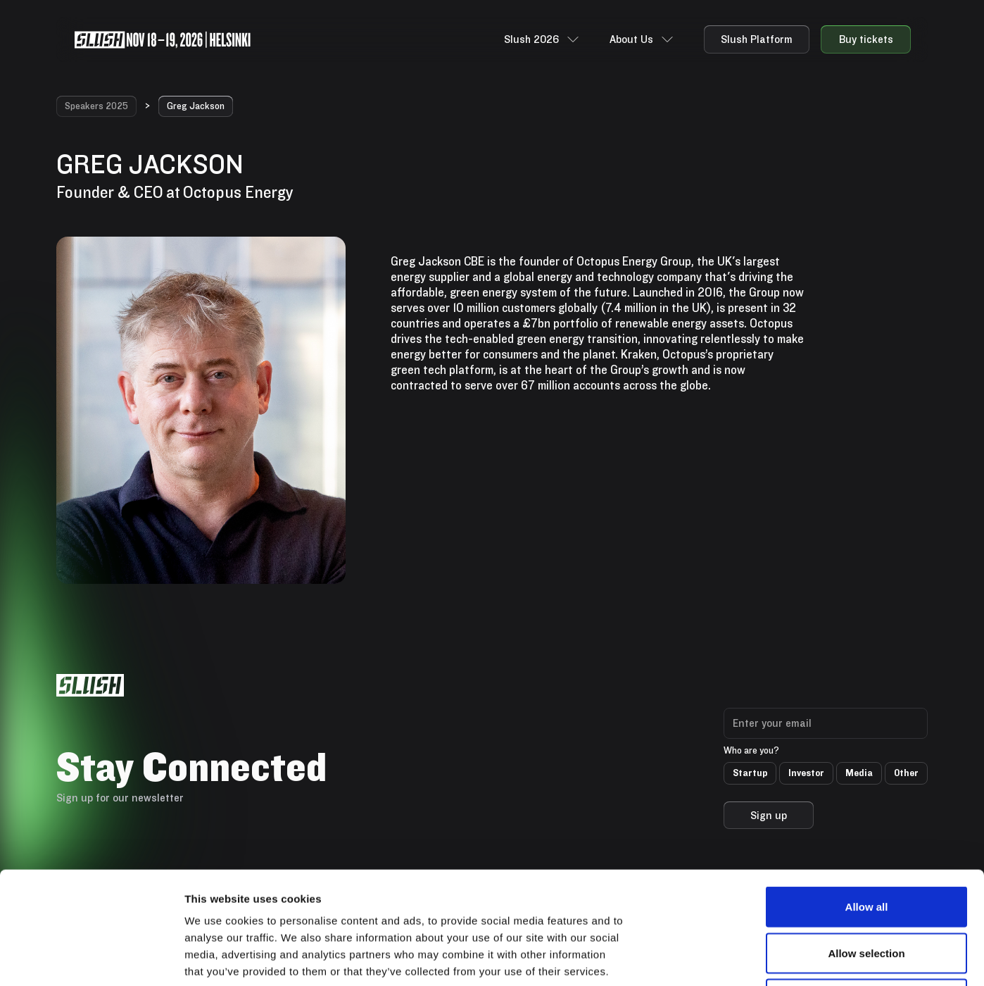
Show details (738, 958)
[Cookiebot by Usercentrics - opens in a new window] (91, 958)
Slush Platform (757, 39)
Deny (867, 893)
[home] (162, 39)
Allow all (866, 801)
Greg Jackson (196, 105)
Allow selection (866, 848)
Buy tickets (866, 39)
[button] (542, 39)
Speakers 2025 (96, 105)
